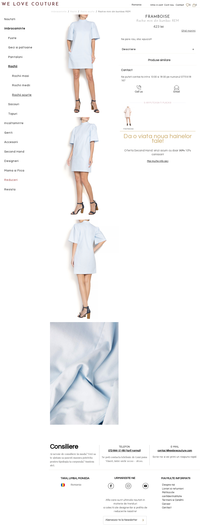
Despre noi (168, 484)
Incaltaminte (14, 123)
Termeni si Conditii (172, 500)
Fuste (12, 38)
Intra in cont (156, 5)
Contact (180, 5)
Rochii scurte (22, 94)
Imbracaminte (14, 28)
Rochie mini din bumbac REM (114, 11)
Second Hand (14, 151)
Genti (8, 132)
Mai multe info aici (154, 161)
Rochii (12, 66)
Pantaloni (15, 57)
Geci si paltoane (20, 47)
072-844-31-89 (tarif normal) (124, 450)
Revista (10, 189)
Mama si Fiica (14, 170)
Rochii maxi (20, 76)
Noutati (9, 19)
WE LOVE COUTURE (31, 4)
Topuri (12, 113)
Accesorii (11, 142)
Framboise (155, 17)
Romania (137, 5)
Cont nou (169, 5)
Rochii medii (21, 85)
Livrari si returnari (173, 488)
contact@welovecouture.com (175, 450)
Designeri (11, 161)
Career (166, 504)
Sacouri (13, 104)
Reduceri (11, 180)
